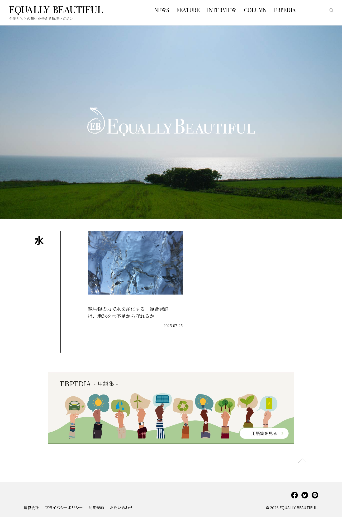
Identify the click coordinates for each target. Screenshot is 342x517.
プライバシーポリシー (64, 507)
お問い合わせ (121, 507)
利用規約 (96, 507)
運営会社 (31, 507)
